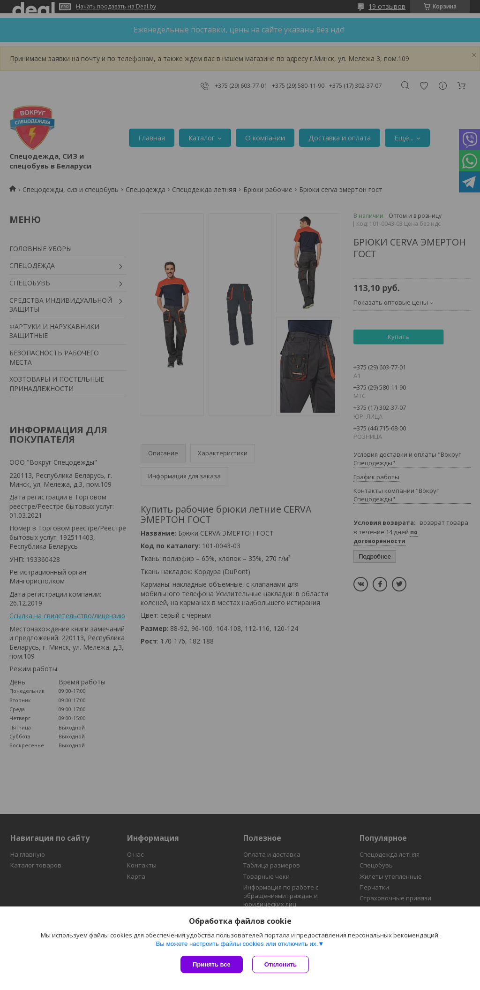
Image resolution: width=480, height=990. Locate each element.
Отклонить (280, 964)
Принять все (212, 964)
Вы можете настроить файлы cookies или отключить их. (237, 943)
